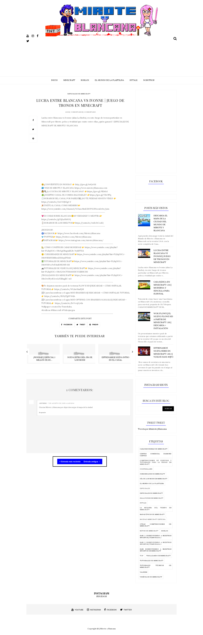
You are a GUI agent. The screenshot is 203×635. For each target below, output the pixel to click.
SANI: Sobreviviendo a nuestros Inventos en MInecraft (155, 550)
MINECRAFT (69, 80)
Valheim (143, 572)
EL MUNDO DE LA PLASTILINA (109, 80)
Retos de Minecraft (149, 531)
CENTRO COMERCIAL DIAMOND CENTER (155, 454)
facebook (110, 609)
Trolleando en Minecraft (158, 556)
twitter (126, 609)
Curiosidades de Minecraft (152, 474)
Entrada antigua (92, 458)
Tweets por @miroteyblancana (152, 429)
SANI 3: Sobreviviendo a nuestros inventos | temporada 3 (155, 543)
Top (141, 556)
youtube (77, 609)
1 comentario (90, 111)
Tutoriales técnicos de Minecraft (155, 566)
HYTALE (133, 80)
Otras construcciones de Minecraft (155, 525)
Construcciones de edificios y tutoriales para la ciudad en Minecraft (155, 462)
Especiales (145, 488)
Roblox (164, 531)
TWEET (81, 323)
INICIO (54, 80)
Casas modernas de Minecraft (153, 449)
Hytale (143, 503)
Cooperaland (146, 469)
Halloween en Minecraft (151, 498)
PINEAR (93, 323)
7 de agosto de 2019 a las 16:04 (61, 400)
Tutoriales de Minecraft (151, 561)
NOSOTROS (148, 80)
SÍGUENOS (101, 596)
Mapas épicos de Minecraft (152, 514)
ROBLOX (85, 80)
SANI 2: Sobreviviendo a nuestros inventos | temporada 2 (155, 536)
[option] (44, 353)
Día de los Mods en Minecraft (153, 479)
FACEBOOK (66, 323)
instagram (94, 609)
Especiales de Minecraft (78, 94)
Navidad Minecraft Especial (153, 519)
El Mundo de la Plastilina (152, 483)
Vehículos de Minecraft (151, 577)
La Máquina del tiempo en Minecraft (155, 508)
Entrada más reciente (70, 458)
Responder (42, 410)
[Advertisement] (101, 54)
